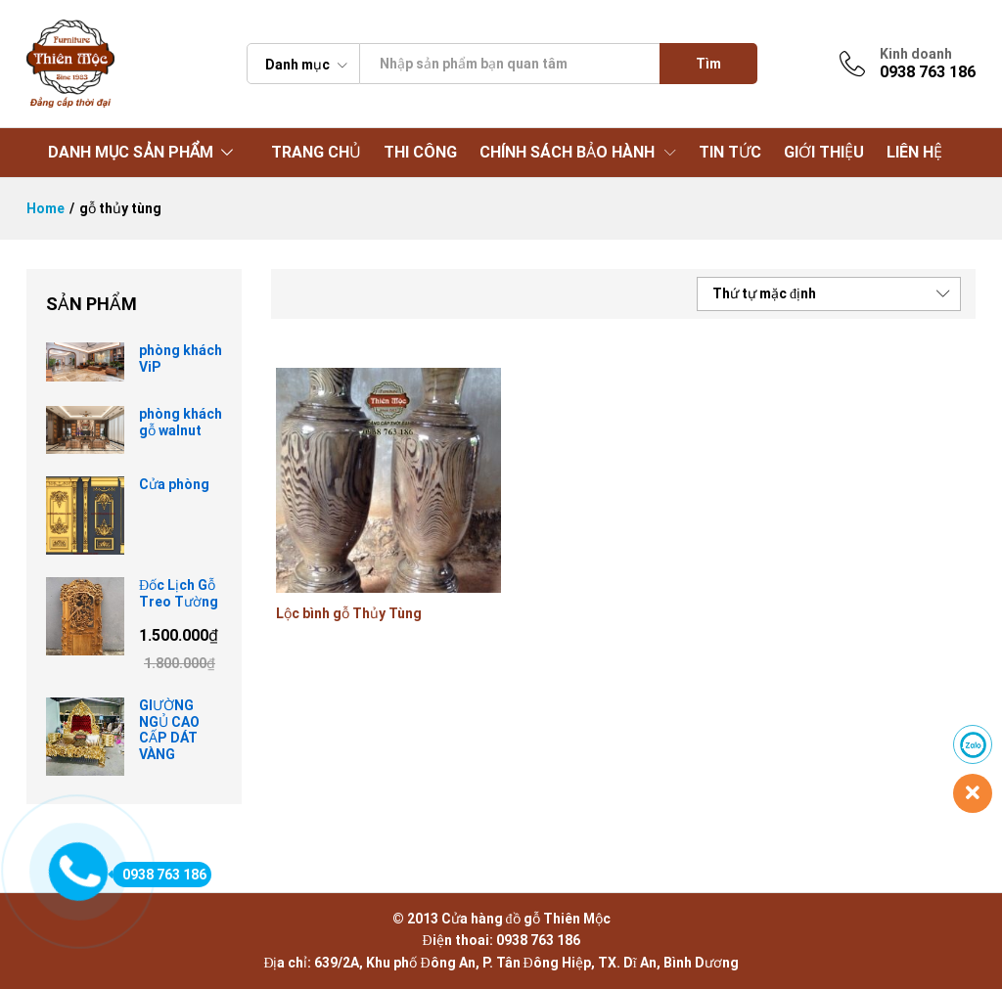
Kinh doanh (916, 54)
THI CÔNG (420, 152)
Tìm (708, 63)
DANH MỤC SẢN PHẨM (130, 152)
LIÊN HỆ (914, 152)
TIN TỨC (730, 152)
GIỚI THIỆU (824, 152)
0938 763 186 (159, 874)
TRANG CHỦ (316, 152)
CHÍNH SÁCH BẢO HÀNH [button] (567, 152)
